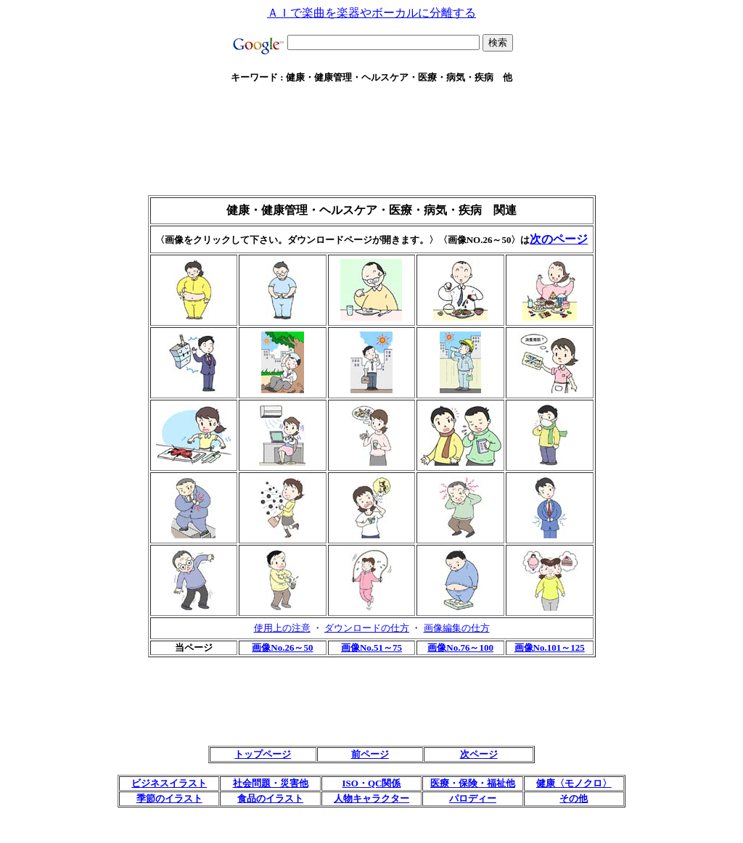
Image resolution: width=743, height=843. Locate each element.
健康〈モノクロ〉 (574, 783)
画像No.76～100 (460, 647)
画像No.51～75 (371, 647)
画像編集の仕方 (457, 627)
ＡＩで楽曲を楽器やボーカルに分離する (371, 13)
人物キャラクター (371, 798)
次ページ (479, 754)
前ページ (370, 754)
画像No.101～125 (549, 647)
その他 (573, 798)
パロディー (472, 798)
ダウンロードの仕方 (366, 627)
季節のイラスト (169, 798)
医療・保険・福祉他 (472, 783)
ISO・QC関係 (371, 783)
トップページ (262, 754)
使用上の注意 (282, 627)
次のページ (559, 239)
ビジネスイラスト (169, 783)
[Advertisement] (371, 101)
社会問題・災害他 (270, 783)
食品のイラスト (270, 798)
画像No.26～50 (282, 647)
